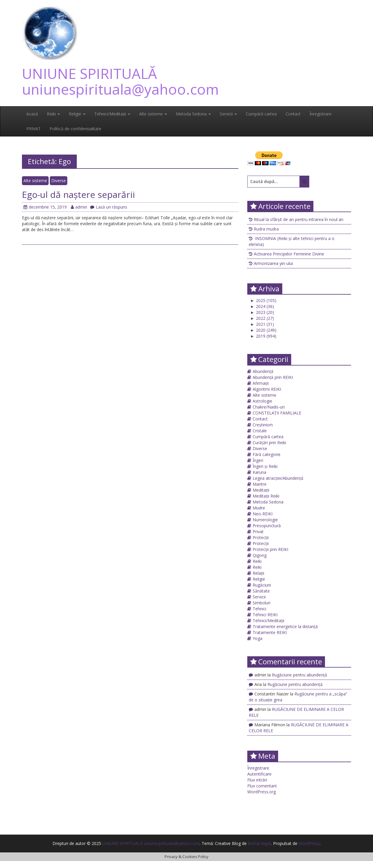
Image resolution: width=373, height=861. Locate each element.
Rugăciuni (262, 585)
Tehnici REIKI (265, 614)
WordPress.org (261, 792)
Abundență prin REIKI (273, 377)
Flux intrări (257, 780)
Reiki (53, 114)
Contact (293, 114)
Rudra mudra (266, 229)
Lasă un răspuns (108, 207)
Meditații (261, 490)
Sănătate (261, 591)
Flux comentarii (262, 786)
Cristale (260, 430)
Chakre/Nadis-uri (269, 407)
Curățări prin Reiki (269, 442)
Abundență (263, 371)
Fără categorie (266, 454)
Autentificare (259, 774)
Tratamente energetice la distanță (285, 626)
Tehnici (259, 608)
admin (79, 207)
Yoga (257, 638)
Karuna (259, 472)
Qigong (260, 555)
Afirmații (261, 383)
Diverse (58, 180)
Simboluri (261, 603)
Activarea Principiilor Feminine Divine (289, 254)
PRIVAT (33, 128)
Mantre (260, 484)
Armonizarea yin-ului (273, 263)
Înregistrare (320, 114)
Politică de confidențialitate (75, 128)
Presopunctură (267, 525)
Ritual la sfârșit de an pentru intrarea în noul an (298, 219)
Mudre (259, 508)
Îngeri (258, 460)
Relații (258, 573)
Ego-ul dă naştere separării (78, 194)
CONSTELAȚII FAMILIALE (277, 413)
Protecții (261, 537)
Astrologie (262, 401)
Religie (77, 114)
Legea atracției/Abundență (278, 478)
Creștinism (263, 425)
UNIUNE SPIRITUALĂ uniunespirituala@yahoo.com (120, 81)
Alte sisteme (153, 114)
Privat (258, 531)
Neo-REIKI (262, 514)
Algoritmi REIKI (267, 389)
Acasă (32, 114)
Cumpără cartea (261, 114)
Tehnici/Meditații (112, 114)
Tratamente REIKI (270, 632)
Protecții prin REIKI (270, 549)
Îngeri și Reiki (265, 466)
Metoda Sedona (193, 114)
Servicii (228, 114)
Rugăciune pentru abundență (299, 675)
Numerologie (265, 519)
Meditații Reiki (266, 496)
